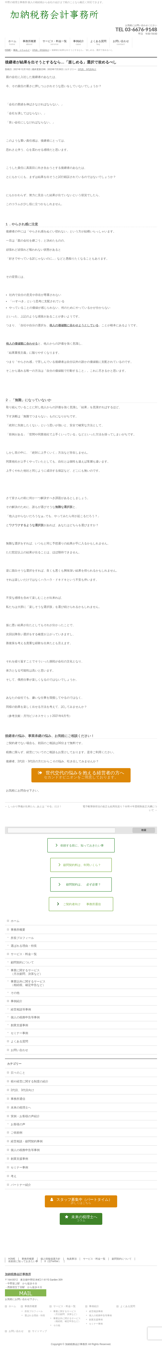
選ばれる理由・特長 (24, 946)
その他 (15, 994)
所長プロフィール (22, 939)
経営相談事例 (96, 1311)
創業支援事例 (19, 1026)
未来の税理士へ (21, 1108)
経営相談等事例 (21, 1010)
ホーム (15, 922)
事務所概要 (18, 930)
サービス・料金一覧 (24, 955)
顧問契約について (22, 963)
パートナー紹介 (21, 1185)
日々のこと (18, 1073)
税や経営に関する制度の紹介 (29, 1082)
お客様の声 (18, 1125)
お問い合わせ (19, 1051)
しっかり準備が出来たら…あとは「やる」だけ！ (33, 807)
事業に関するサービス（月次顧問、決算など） (27, 973)
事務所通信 (18, 1099)
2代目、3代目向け (87, 69)
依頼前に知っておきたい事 (23, 1261)
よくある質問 (19, 1042)
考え (14, 1177)
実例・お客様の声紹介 (25, 1117)
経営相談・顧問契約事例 (27, 1142)
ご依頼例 (16, 1133)
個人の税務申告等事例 (25, 1018)
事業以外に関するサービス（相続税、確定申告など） (28, 984)
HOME (11, 1259)
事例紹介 (16, 1002)
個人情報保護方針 (50, 1259)
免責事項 (72, 1259)
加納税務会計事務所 (18, 1274)
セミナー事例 (19, 1034)
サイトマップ (39, 1331)
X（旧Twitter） (52, 1261)
